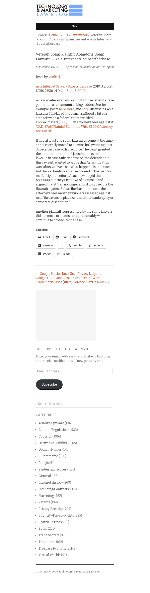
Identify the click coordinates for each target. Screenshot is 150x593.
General (45, 476)
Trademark (47, 542)
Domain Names (50, 449)
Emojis (44, 463)
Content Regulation (53, 430)
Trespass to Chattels (54, 548)
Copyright (46, 436)
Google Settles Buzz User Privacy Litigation (71, 274)
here (62, 109)
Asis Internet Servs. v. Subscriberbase (64, 86)
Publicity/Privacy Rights (56, 515)
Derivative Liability (53, 443)
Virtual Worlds (50, 555)
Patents (44, 502)
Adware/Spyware (51, 423)
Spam (110, 66)
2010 (64, 35)
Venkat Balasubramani (85, 66)
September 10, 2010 (49, 66)
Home (53, 35)
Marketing (46, 496)
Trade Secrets (49, 535)
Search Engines (50, 522)
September (79, 35)
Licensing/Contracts (54, 489)
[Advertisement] (66, 315)
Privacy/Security (51, 509)
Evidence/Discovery (53, 469)
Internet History (51, 482)
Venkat (53, 77)
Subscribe (49, 384)
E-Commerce (48, 456)
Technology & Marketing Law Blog (79, 571)
